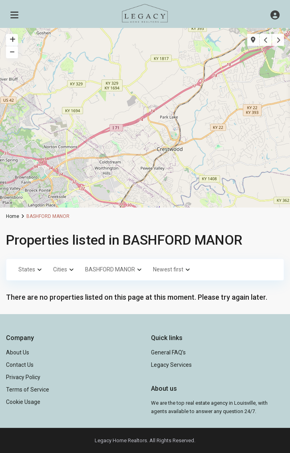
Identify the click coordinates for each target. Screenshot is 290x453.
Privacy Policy (23, 377)
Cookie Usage (23, 402)
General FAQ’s (168, 352)
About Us (17, 352)
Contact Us (20, 365)
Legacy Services (171, 365)
